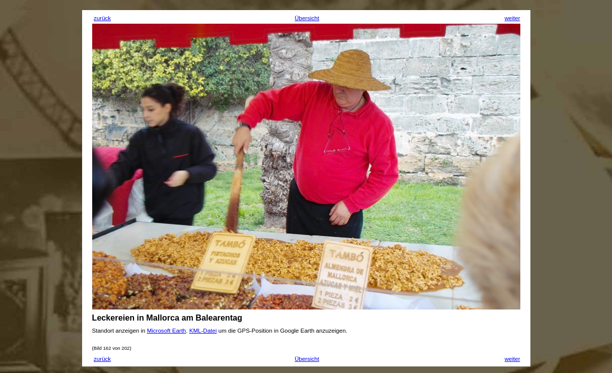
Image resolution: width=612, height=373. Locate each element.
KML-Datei (203, 331)
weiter (512, 18)
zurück (102, 18)
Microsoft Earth (166, 331)
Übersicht (307, 18)
